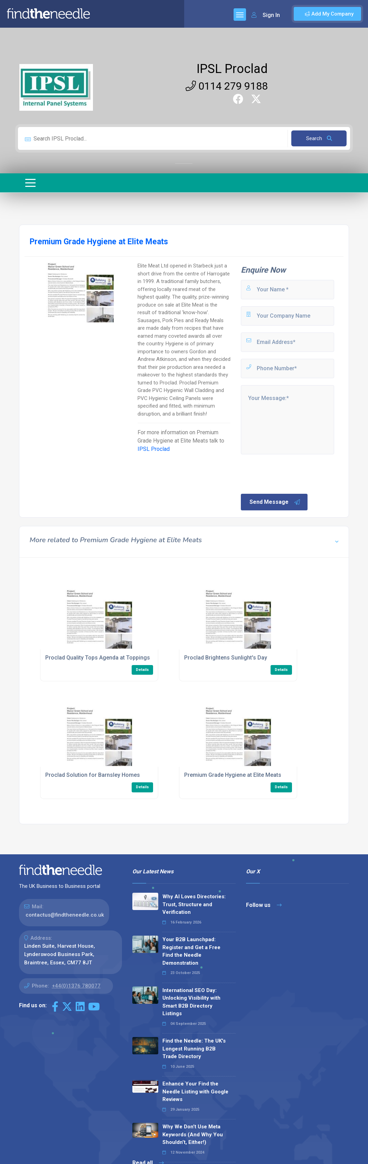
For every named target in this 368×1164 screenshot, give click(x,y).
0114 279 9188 (227, 86)
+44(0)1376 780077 (76, 986)
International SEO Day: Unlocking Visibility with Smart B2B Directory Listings (191, 1002)
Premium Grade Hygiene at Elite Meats (232, 775)
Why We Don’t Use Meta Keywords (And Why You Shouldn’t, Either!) (192, 1134)
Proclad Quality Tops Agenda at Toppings (97, 657)
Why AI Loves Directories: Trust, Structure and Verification (194, 904)
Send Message (275, 502)
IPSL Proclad (232, 69)
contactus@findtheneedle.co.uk (65, 915)
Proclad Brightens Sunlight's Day (225, 657)
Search (319, 138)
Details (142, 669)
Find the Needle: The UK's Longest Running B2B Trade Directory (194, 1049)
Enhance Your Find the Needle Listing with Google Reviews (195, 1091)
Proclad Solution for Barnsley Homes (92, 775)
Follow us (264, 905)
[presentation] (292, 473)
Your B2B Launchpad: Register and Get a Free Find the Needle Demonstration (191, 951)
